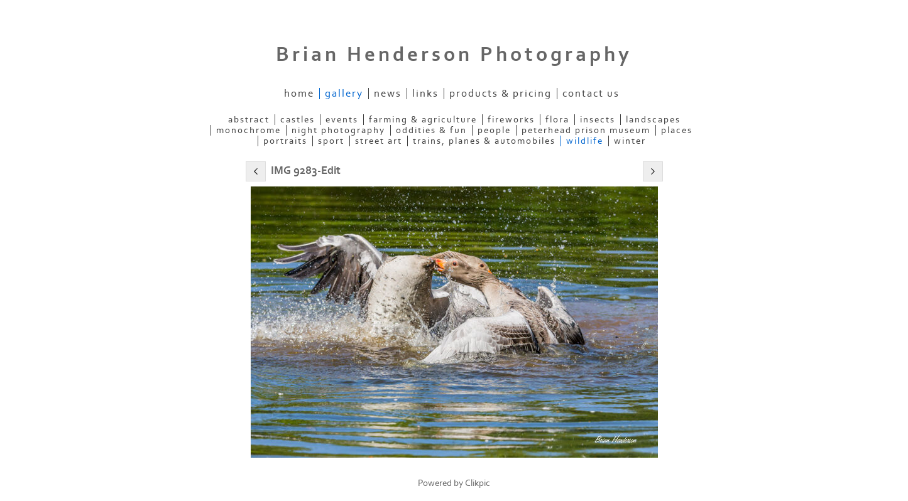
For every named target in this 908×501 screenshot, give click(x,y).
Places (676, 130)
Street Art (378, 141)
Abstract (249, 119)
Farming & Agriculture (423, 119)
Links (425, 93)
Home (299, 93)
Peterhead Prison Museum (586, 130)
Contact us (591, 93)
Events (341, 119)
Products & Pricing (500, 93)
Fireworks (511, 119)
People (494, 130)
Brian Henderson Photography (454, 55)
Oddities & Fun (431, 130)
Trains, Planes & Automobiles (484, 141)
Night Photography (338, 130)
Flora (557, 119)
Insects (597, 119)
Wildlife (584, 141)
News (388, 93)
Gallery (344, 93)
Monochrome (248, 130)
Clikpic (477, 483)
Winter (630, 141)
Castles (297, 119)
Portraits (285, 141)
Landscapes (653, 119)
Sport (331, 141)
